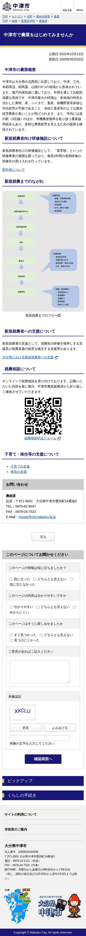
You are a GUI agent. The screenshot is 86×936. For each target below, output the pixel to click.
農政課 (43, 21)
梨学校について (13, 169)
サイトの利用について (21, 814)
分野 (29, 16)
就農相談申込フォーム (42, 438)
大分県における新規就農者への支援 (30, 357)
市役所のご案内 (16, 829)
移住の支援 (19, 472)
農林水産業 (43, 16)
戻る (43, 537)
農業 (56, 16)
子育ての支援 (20, 466)
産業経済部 (28, 21)
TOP (5, 16)
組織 (14, 21)
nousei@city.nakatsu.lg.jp (37, 517)
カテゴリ (17, 16)
